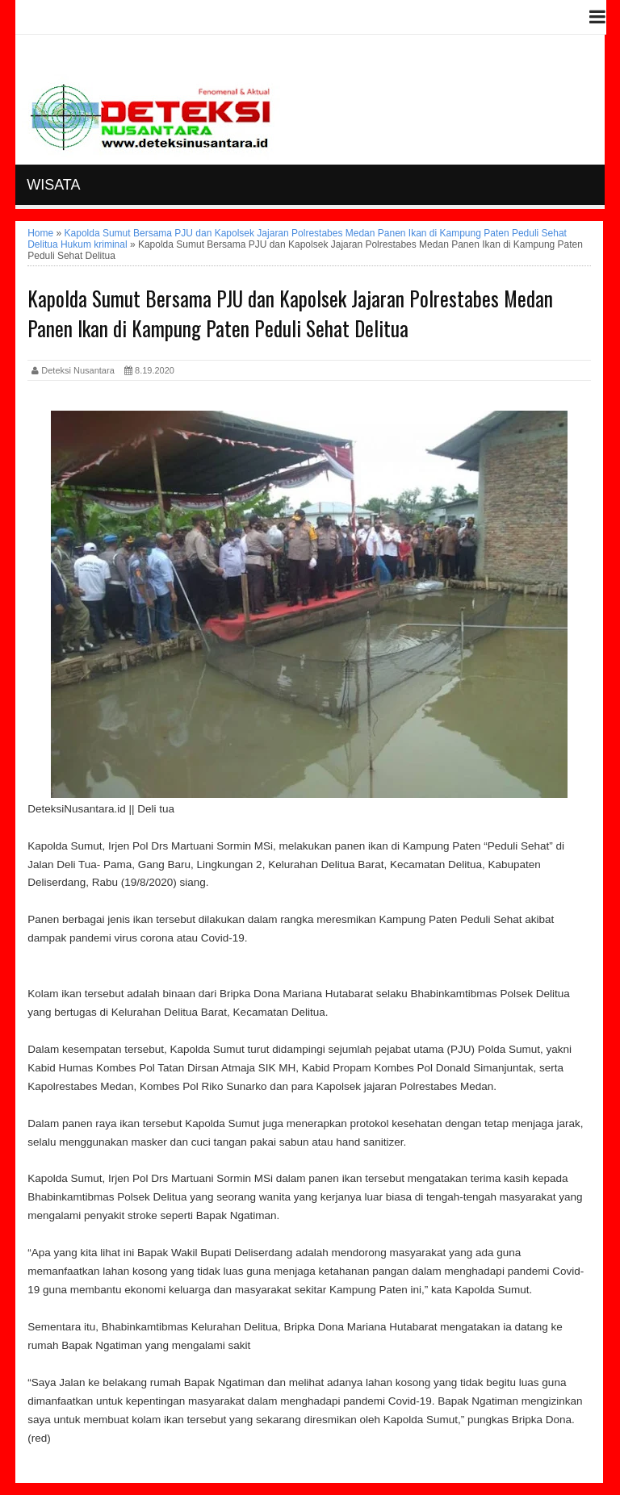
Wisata (53, 185)
